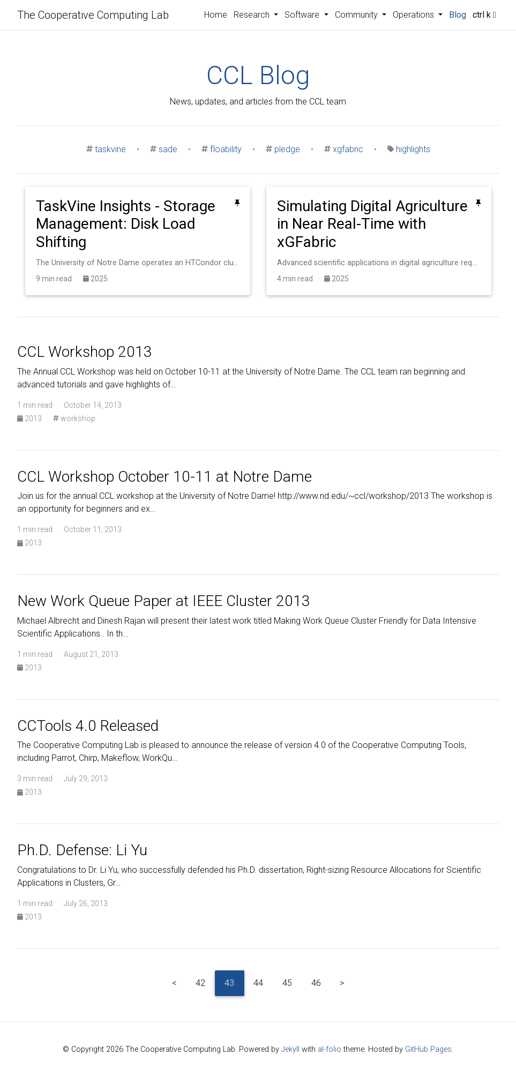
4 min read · (300, 278)
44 (258, 983)
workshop (74, 418)
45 (287, 983)
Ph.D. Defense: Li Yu (82, 850)
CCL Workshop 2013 (84, 352)
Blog (457, 15)
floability (226, 149)
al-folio (329, 1049)
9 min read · (59, 278)
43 (229, 983)
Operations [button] (414, 15)
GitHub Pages (428, 1049)
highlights (413, 149)
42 (200, 983)
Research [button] (253, 15)
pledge (287, 149)
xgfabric (348, 149)
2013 (30, 418)
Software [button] (303, 15)
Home (215, 15)
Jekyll (290, 1049)
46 (316, 983)
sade (168, 149)
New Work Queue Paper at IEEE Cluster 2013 (163, 601)
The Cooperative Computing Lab (93, 15)
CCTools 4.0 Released (88, 726)
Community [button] (357, 15)
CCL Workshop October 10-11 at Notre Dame (164, 476)
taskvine (110, 149)
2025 (95, 278)
